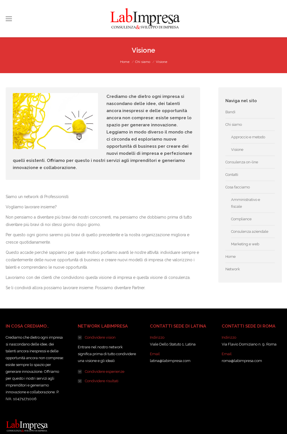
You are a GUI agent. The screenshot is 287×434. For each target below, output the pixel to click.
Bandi (230, 112)
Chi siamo (142, 62)
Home (124, 62)
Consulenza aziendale (249, 231)
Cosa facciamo (237, 187)
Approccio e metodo (248, 137)
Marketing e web (245, 244)
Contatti (231, 174)
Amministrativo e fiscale (245, 203)
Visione (237, 149)
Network (232, 269)
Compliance (241, 219)
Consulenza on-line (241, 162)
